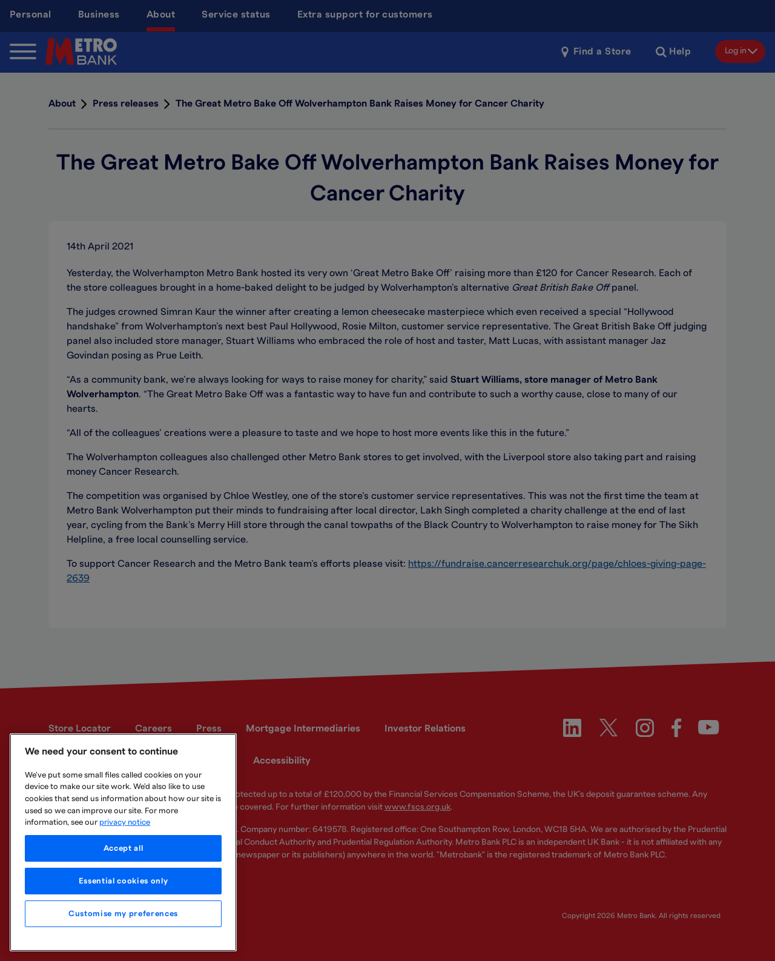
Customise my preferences (123, 913)
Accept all (123, 848)
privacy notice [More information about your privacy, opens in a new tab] (124, 822)
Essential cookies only (123, 881)
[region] (123, 842)
